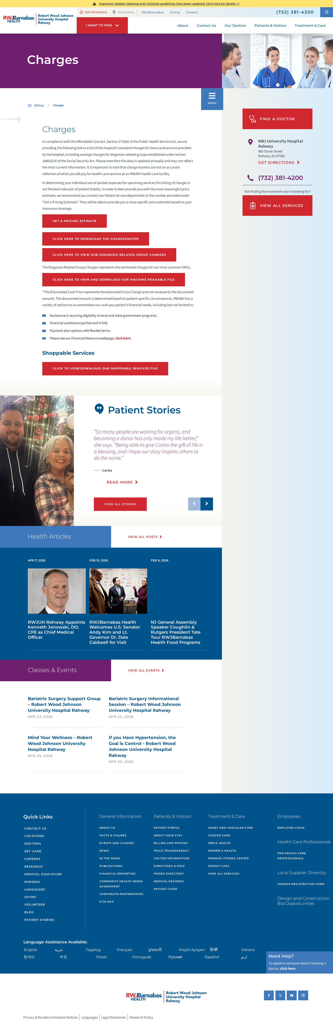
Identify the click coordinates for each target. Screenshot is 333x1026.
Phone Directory (169, 873)
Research (33, 866)
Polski (101, 957)
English (31, 949)
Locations (34, 836)
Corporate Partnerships (121, 894)
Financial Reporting (117, 873)
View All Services (276, 205)
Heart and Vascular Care (230, 827)
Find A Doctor (272, 119)
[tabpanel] (37, 461)
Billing (39, 105)
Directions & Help (169, 866)
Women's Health (222, 850)
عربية (59, 949)
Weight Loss (219, 866)
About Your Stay (168, 835)
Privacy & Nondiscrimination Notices (50, 1017)
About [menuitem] (182, 25)
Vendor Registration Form (301, 884)
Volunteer (34, 904)
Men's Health (219, 843)
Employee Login (291, 827)
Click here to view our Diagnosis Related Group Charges (109, 254)
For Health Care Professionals (291, 856)
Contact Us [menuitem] (206, 25)
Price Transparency (171, 850)
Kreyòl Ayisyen (192, 949)
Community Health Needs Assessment (121, 884)
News (104, 850)
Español (212, 957)
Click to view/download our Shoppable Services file (105, 368)
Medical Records (169, 881)
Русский (175, 957)
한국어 (29, 957)
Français (124, 949)
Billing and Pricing (171, 843)
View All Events (144, 670)
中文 (63, 957)
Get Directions (93, 12)
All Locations (123, 12)
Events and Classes (116, 843)
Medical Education (43, 874)
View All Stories (120, 504)
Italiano (248, 949)
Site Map (106, 901)
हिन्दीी (213, 949)
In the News (109, 858)
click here (123, 338)
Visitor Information (172, 858)
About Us (107, 827)
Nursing (32, 881)
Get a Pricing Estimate (74, 221)
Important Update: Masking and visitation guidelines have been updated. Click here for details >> (169, 3)
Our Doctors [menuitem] (235, 25)
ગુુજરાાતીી (155, 949)
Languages (34, 889)
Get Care (33, 851)
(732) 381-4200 (280, 177)
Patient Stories (39, 919)
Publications (111, 866)
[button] (326, 12)
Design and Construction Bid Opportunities (303, 901)
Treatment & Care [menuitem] (310, 25)
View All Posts (143, 537)
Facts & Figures (113, 835)
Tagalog (93, 949)
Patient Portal (167, 827)
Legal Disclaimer (113, 1017)
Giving (175, 12)
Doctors (32, 843)
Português (141, 957)
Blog (29, 912)
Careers (192, 12)
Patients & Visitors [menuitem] (270, 25)
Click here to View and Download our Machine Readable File (114, 279)
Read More (120, 482)
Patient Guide (166, 888)
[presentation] (153, 456)
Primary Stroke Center (228, 858)
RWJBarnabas (153, 12)
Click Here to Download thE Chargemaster (96, 238)
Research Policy (141, 1017)
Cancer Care (219, 835)
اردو (244, 957)
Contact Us (35, 828)
